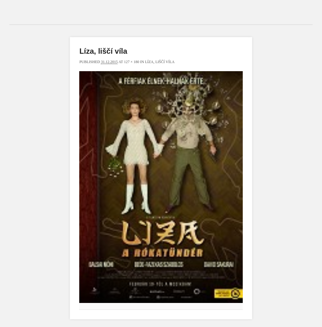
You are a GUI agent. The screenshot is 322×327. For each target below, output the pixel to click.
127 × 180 (131, 62)
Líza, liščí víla (160, 62)
